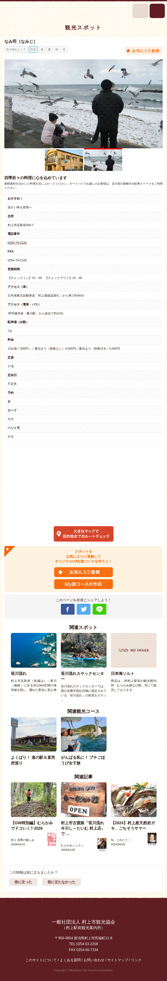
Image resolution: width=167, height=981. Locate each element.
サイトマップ (117, 960)
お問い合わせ (94, 960)
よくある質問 (70, 960)
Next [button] (161, 667)
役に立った (23, 882)
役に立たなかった (61, 882)
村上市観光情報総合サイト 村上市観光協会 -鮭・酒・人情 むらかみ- (16, 11)
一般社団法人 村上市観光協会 (83, 925)
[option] (34, 665)
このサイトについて (41, 960)
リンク (136, 960)
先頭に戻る (83, 909)
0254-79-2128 (17, 242)
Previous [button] (6, 667)
